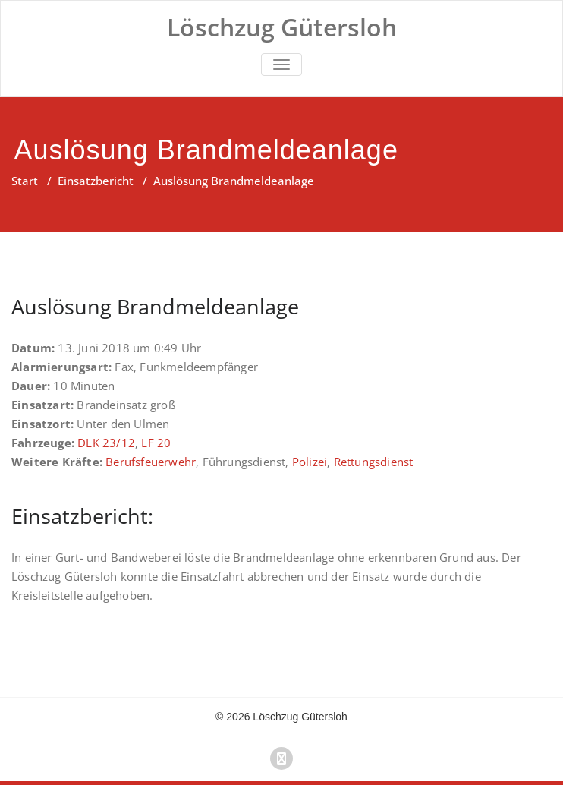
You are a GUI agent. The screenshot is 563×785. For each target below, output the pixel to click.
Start (24, 180)
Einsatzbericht (96, 180)
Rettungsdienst (374, 461)
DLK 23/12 (106, 442)
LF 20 (156, 442)
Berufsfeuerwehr (150, 461)
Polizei (309, 461)
